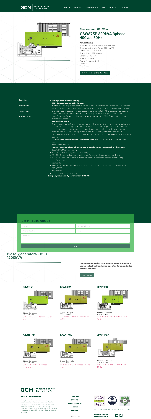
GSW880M (65, 287)
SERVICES (77, 7)
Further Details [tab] (24, 111)
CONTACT (112, 7)
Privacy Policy (75, 416)
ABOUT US (67, 7)
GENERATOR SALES (91, 7)
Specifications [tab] (24, 106)
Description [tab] (23, 100)
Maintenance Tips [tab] (25, 117)
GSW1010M (29, 335)
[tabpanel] (90, 139)
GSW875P (28, 287)
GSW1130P (103, 335)
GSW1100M (66, 335)
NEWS (103, 7)
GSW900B (102, 287)
